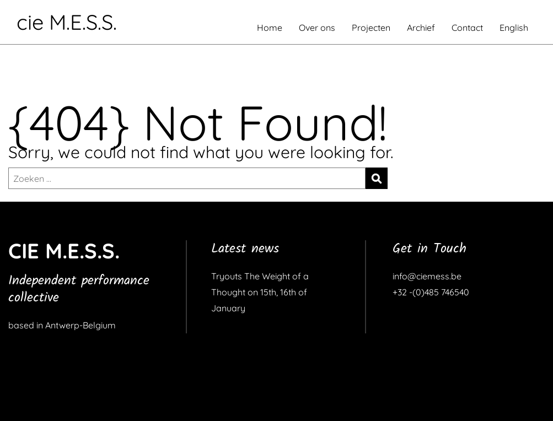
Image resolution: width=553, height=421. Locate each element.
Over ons (317, 27)
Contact (467, 27)
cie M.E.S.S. (67, 22)
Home (269, 27)
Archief (421, 27)
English (514, 27)
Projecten (371, 27)
